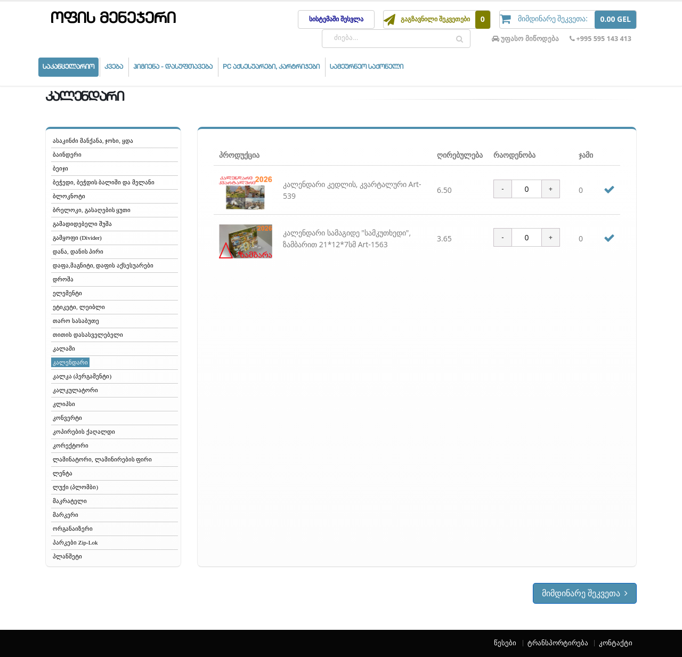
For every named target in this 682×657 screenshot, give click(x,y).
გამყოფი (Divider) (77, 237)
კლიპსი (64, 404)
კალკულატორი (75, 390)
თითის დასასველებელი (88, 334)
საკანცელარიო (68, 67)
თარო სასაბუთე (76, 321)
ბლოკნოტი (69, 196)
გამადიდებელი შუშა (82, 224)
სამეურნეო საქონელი (366, 67)
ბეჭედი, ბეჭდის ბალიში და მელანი (104, 182)
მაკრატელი (70, 501)
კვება (113, 67)
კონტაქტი (615, 642)
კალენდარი (70, 362)
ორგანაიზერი (73, 528)
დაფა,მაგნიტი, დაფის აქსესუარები (103, 265)
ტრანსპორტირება (557, 642)
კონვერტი (67, 418)
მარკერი (65, 515)
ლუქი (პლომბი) (75, 487)
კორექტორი (70, 445)
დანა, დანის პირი (78, 251)
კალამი (64, 348)
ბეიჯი (60, 168)
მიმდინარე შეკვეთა (585, 593)
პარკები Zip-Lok (75, 542)
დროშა (63, 279)
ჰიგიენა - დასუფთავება (173, 67)
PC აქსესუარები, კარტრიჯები (271, 67)
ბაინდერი (67, 154)
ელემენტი (67, 293)
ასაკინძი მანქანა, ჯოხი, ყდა (93, 140)
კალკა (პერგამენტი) (82, 376)
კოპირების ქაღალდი (84, 431)
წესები (505, 642)
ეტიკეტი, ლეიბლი (79, 307)
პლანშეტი (67, 556)
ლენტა (62, 473)
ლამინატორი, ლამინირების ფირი (102, 459)
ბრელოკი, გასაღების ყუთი (92, 210)
